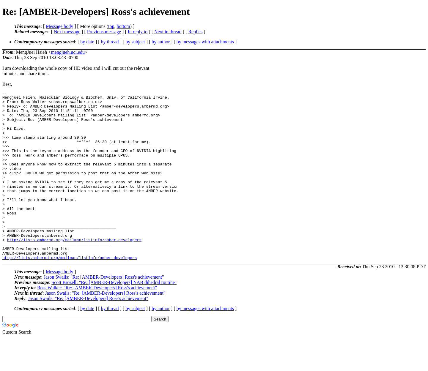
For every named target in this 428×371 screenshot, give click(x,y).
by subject (135, 41)
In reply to (138, 31)
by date (87, 41)
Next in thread (168, 31)
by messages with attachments (205, 41)
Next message (67, 31)
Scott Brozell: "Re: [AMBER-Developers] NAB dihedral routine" (114, 316)
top (111, 26)
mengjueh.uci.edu (68, 52)
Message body (59, 26)
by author (161, 41)
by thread (110, 41)
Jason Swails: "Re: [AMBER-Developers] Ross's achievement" (104, 310)
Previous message (104, 31)
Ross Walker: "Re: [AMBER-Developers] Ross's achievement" (97, 321)
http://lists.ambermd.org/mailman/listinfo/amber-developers (74, 270)
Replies (195, 31)
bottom (123, 26)
